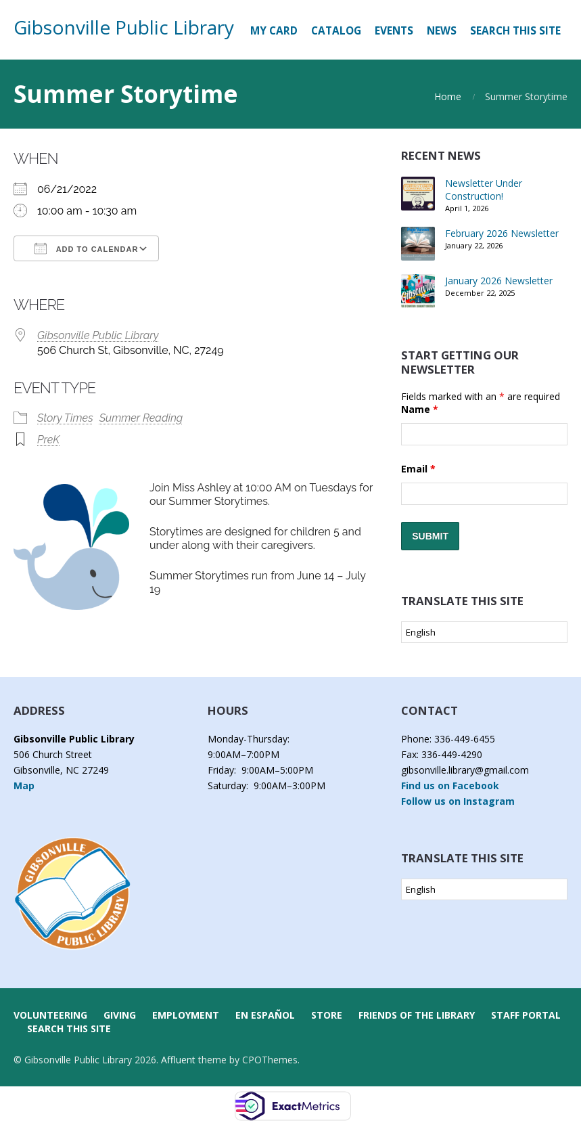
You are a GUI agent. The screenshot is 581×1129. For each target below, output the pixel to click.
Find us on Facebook (450, 785)
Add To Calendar (86, 248)
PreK (48, 439)
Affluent (178, 1059)
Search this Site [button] (515, 31)
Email (418, 468)
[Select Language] (484, 632)
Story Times (65, 418)
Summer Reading (141, 418)
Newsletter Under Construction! (483, 190)
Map (24, 785)
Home (447, 96)
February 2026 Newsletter (502, 233)
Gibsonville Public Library (124, 27)
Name (419, 409)
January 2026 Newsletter (499, 280)
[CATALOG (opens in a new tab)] (336, 31)
